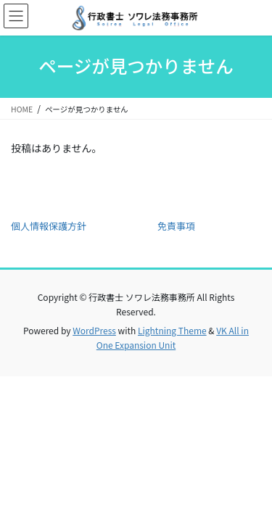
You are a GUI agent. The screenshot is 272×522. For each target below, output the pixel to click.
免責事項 (176, 226)
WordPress (94, 330)
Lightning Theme (172, 330)
